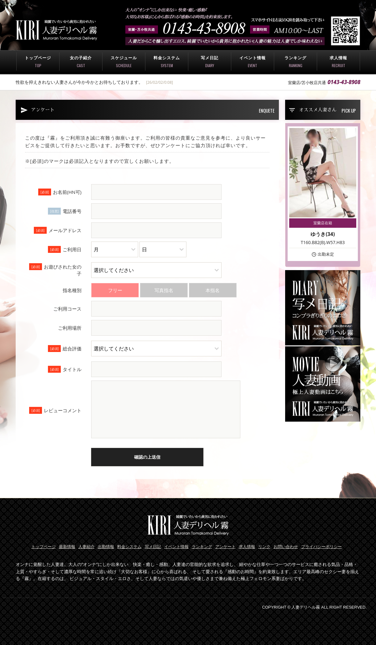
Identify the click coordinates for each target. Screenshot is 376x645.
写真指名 (163, 290)
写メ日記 (209, 61)
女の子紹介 (81, 61)
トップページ (38, 61)
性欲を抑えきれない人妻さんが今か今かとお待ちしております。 (79, 82)
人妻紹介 (86, 546)
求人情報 (338, 61)
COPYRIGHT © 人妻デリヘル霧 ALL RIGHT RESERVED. (314, 607)
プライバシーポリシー (321, 546)
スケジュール (123, 61)
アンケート (225, 546)
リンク (264, 546)
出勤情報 (106, 546)
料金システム (166, 61)
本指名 (213, 290)
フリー (115, 290)
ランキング (295, 61)
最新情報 (67, 546)
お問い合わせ (286, 546)
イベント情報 (252, 61)
